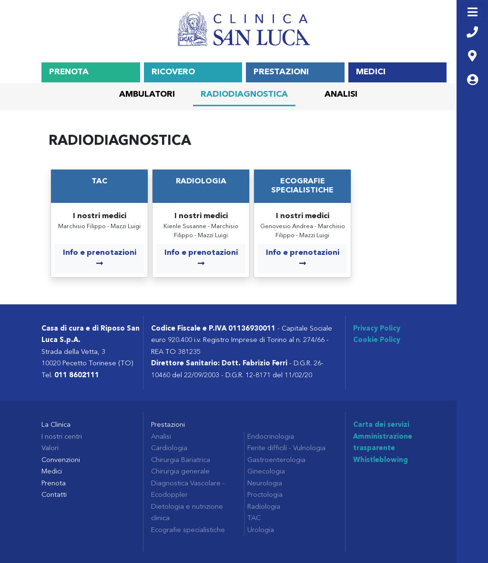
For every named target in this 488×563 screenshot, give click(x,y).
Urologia (260, 530)
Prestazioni (281, 72)
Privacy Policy (376, 328)
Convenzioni (60, 460)
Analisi (341, 94)
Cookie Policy (376, 340)
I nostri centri (61, 437)
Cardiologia (169, 448)
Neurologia (264, 483)
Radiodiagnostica (244, 94)
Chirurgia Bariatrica (180, 460)
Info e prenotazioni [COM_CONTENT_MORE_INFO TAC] (99, 258)
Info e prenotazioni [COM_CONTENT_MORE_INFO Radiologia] (201, 258)
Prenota (69, 72)
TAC (99, 181)
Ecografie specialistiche (188, 530)
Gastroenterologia (276, 460)
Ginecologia (266, 471)
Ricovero (173, 72)
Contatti (54, 495)
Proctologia (265, 495)
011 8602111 (76, 375)
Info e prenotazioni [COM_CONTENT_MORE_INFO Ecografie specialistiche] (302, 258)
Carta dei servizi (381, 425)
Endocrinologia (270, 437)
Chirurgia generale (180, 471)
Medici (371, 72)
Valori (50, 448)
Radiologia (201, 181)
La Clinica (56, 425)
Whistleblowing (380, 460)
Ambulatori (147, 94)
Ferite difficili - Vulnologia (286, 448)
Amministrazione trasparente (382, 442)
